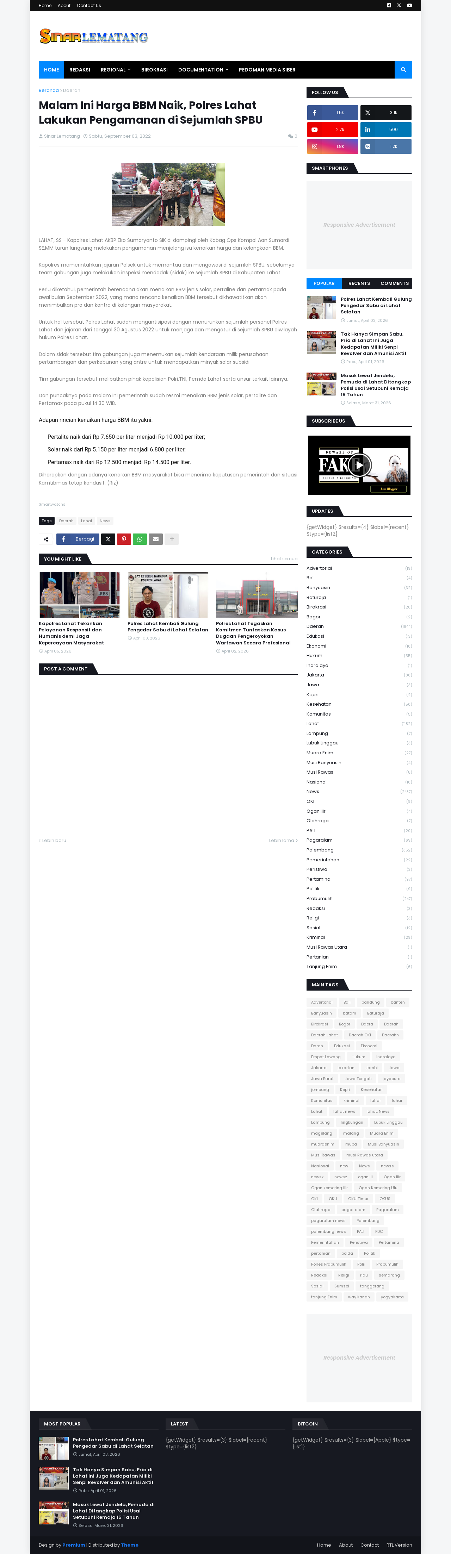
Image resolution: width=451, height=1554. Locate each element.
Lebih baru (54, 840)
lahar (397, 1100)
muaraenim (322, 1144)
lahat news (344, 1111)
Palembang (359, 850)
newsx (317, 1177)
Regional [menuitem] (113, 69)
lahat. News (378, 1111)
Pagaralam (359, 840)
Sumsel (341, 1286)
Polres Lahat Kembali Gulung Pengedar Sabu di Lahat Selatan (168, 626)
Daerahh (390, 1035)
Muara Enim (359, 753)
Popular (324, 283)
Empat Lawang (326, 1057)
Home (45, 5)
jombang (320, 1089)
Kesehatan (359, 704)
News (105, 521)
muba (351, 1144)
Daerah (71, 90)
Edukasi (359, 636)
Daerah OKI (360, 1035)
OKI (359, 801)
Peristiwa (359, 869)
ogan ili (365, 1177)
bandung (371, 1002)
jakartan (346, 1068)
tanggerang (372, 1286)
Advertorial (359, 568)
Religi (359, 918)
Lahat (86, 521)
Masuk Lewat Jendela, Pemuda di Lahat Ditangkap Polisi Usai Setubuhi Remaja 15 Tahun (376, 385)
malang (351, 1133)
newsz (340, 1177)
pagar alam (353, 1209)
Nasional (359, 782)
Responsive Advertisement (359, 225)
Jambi (371, 1068)
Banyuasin (359, 588)
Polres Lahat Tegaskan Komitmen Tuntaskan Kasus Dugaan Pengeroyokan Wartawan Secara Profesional (253, 633)
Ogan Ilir (359, 811)
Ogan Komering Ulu (378, 1188)
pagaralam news (328, 1220)
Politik (359, 889)
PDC (379, 1231)
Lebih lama (281, 840)
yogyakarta (392, 1297)
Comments (395, 283)
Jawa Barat (322, 1078)
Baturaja (359, 597)
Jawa (359, 685)
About (64, 5)
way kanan (359, 1297)
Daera (367, 1024)
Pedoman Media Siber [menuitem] (267, 69)
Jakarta (359, 675)
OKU (333, 1199)
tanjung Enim (359, 966)
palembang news (328, 1231)
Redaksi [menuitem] (79, 69)
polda (347, 1253)
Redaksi (359, 908)
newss (387, 1166)
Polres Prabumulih (328, 1264)
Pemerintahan (359, 860)
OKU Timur (358, 1199)
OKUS (384, 1199)
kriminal (359, 937)
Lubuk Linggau (359, 743)
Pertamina (359, 879)
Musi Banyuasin (359, 763)
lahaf (375, 1100)
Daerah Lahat (324, 1035)
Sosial (359, 928)
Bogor (359, 617)
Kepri (359, 695)
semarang (389, 1275)
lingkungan (352, 1122)
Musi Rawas (359, 772)
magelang (321, 1133)
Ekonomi (359, 646)
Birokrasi (359, 607)
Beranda (49, 90)
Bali (359, 578)
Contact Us (89, 5)
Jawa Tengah (358, 1078)
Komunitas (359, 714)
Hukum (359, 656)
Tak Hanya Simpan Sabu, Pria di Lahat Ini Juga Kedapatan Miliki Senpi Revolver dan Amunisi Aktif (374, 344)
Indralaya (359, 665)
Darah (317, 1046)
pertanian (359, 957)
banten (398, 1002)
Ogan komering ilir (329, 1188)
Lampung (359, 733)
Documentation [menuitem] (200, 69)
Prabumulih (359, 899)
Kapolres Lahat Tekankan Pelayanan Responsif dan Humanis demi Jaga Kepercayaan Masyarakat (71, 633)
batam (349, 1013)
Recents (359, 283)
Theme (129, 1545)
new (344, 1166)
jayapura (392, 1078)
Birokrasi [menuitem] (154, 69)
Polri (361, 1264)
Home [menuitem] (51, 69)
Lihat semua (284, 559)
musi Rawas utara (359, 947)
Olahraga (359, 821)
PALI (359, 831)
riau (364, 1275)
